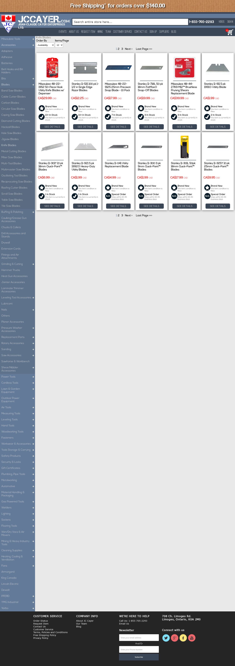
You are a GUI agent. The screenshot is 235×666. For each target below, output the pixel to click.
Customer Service (122, 32)
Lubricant (7, 304)
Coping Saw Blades (12, 115)
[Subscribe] (139, 657)
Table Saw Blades (12, 200)
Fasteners (18, 438)
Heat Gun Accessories (14, 276)
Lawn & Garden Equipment (18, 390)
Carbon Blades (10, 103)
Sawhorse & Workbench (15, 361)
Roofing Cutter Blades (14, 188)
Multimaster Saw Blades (15, 169)
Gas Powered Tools (18, 502)
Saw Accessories (18, 355)
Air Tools (18, 408)
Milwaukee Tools (18, 39)
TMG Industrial (18, 602)
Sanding (18, 349)
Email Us (124, 623)
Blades (18, 85)
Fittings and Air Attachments (10, 256)
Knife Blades (8, 145)
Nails (18, 310)
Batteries (7, 63)
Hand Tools (18, 426)
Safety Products (18, 456)
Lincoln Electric (10, 584)
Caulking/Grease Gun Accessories (14, 220)
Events (63, 32)
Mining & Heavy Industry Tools (18, 543)
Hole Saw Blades (11, 133)
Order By (41, 41)
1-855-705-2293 (201, 22)
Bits (18, 79)
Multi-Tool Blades (11, 163)
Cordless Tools (18, 383)
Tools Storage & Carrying (18, 450)
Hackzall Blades (10, 127)
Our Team (81, 623)
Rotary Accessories (18, 343)
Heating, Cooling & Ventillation (18, 558)
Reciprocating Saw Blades (16, 182)
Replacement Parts (18, 337)
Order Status (40, 620)
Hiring (100, 32)
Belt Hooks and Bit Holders (12, 71)
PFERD (18, 596)
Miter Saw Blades (11, 157)
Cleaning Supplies (18, 551)
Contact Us (140, 32)
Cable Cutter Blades (13, 97)
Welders (18, 508)
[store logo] (8, 24)
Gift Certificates (18, 468)
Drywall (5, 243)
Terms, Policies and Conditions (50, 632)
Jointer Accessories (13, 282)
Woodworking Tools (18, 432)
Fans (18, 566)
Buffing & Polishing (18, 212)
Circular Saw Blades (13, 109)
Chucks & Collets (11, 227)
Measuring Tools (18, 414)
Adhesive (6, 57)
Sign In (230, 21)
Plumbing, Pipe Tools (18, 474)
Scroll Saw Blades (11, 194)
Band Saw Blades (11, 91)
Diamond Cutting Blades (15, 121)
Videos (221, 21)
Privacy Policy (40, 638)
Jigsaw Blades (10, 139)
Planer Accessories (12, 322)
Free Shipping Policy (44, 635)
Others (5, 316)
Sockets (18, 520)
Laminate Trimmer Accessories (12, 290)
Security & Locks (18, 462)
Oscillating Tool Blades (14, 175)
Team (108, 32)
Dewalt (5, 590)
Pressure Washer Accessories (18, 329)
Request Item (88, 32)
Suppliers (164, 32)
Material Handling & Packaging (18, 494)
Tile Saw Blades (10, 206)
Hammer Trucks (10, 270)
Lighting (18, 514)
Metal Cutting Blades (13, 151)
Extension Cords (11, 249)
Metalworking (18, 480)
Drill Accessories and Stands (13, 235)
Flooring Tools (18, 526)
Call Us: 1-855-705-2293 (133, 620)
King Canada (8, 578)
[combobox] (130, 22)
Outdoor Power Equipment (18, 400)
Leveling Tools (18, 420)
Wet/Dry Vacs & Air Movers (18, 533)
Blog (173, 32)
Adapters (7, 51)
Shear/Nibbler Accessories (18, 369)
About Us (74, 32)
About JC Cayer (85, 620)
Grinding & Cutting (18, 264)
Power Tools (18, 377)
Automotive (18, 486)
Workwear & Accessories (18, 444)
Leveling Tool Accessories (18, 298)
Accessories (18, 45)
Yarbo (18, 608)
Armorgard (7, 572)
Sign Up (153, 32)
